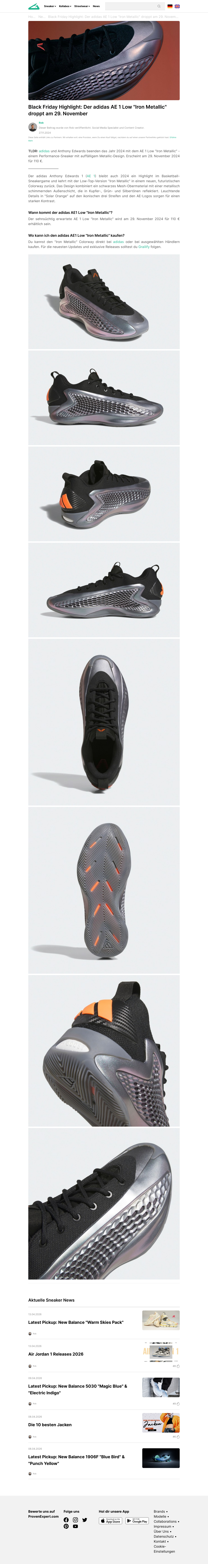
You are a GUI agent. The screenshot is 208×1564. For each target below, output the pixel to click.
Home (32, 17)
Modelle (160, 1516)
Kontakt (160, 1541)
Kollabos (64, 6)
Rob (41, 122)
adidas (44, 151)
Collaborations (165, 1521)
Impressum (162, 1526)
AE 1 (91, 176)
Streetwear (81, 6)
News (96, 6)
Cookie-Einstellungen (164, 1548)
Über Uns (161, 1531)
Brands (159, 1511)
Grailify (144, 247)
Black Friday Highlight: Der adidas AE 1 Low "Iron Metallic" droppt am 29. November (113, 17)
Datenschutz (164, 1536)
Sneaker (49, 6)
